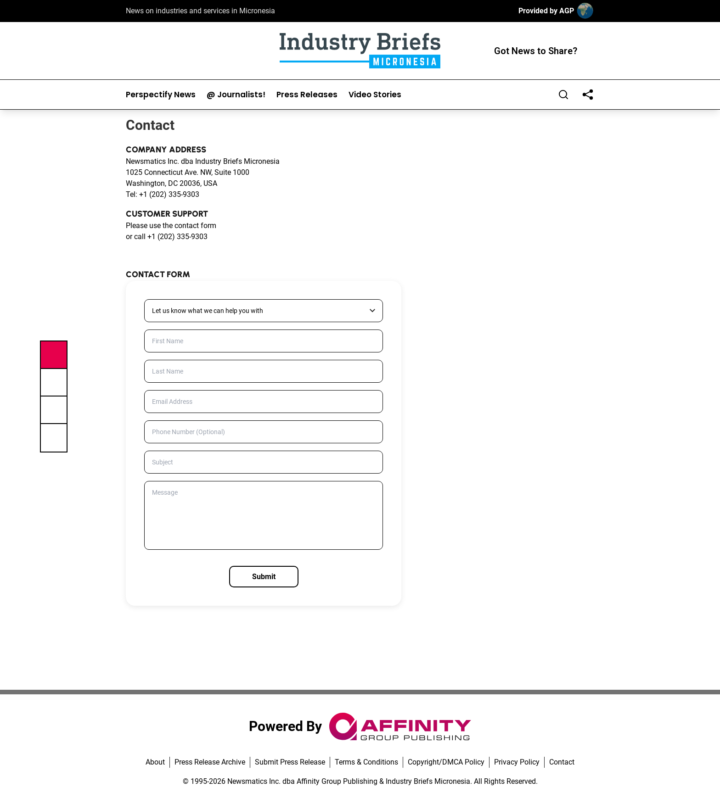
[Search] (563, 94)
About (155, 762)
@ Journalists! (236, 95)
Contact (561, 762)
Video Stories (375, 95)
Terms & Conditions (366, 762)
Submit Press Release (290, 762)
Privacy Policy (517, 762)
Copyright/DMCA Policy (446, 762)
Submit (264, 576)
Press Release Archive (209, 762)
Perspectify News (161, 95)
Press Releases (307, 95)
